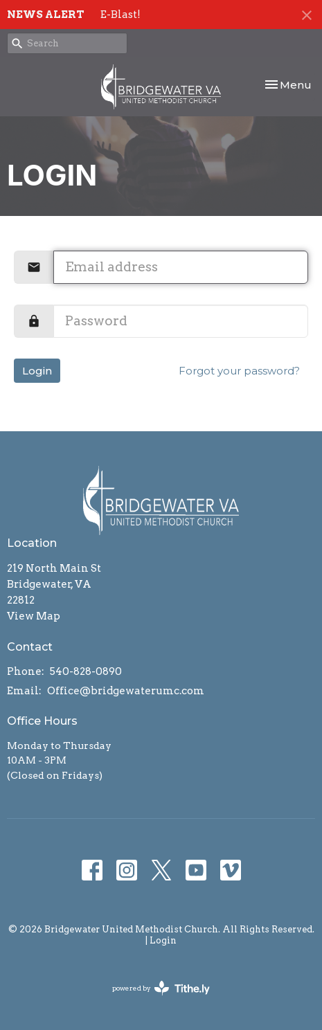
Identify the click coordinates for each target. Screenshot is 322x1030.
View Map (33, 616)
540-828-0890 (86, 671)
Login (37, 370)
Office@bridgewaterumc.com (125, 691)
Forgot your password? (239, 370)
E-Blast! (120, 14)
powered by (161, 988)
